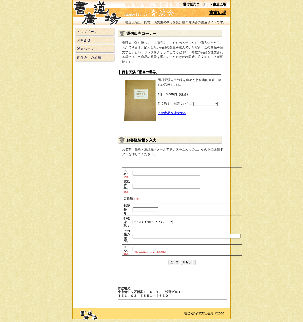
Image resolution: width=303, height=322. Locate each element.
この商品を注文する (172, 113)
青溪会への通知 (89, 57)
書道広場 (217, 12)
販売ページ (85, 49)
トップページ (87, 31)
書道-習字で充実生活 (199, 313)
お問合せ (84, 40)
